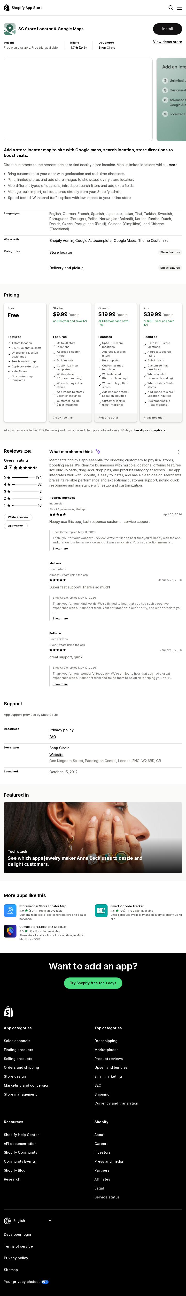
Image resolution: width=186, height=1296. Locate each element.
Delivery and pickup (66, 268)
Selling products (18, 1059)
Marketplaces (106, 1050)
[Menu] (179, 7)
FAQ (52, 737)
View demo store (167, 42)
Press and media (108, 1161)
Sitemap (11, 1270)
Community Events (20, 1161)
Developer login (17, 1234)
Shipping (101, 1094)
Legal (99, 1188)
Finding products (18, 1050)
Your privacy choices (22, 1282)
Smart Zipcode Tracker (127, 906)
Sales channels (17, 1041)
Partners (101, 1170)
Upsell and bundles (111, 1067)
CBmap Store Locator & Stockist (42, 927)
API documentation (20, 1144)
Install (167, 29)
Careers (101, 1144)
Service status (107, 1197)
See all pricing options (149, 430)
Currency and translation (116, 1103)
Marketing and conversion (26, 1085)
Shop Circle (107, 47)
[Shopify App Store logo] (23, 7)
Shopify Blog (14, 1170)
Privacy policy (61, 730)
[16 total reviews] (40, 505)
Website (56, 755)
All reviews (15, 526)
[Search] (171, 7)
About (99, 1135)
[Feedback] (178, 452)
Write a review (18, 517)
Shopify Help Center (21, 1135)
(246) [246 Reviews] (83, 47)
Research (12, 1179)
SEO (97, 1085)
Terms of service (18, 1246)
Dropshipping (105, 1041)
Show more (60, 548)
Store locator (60, 252)
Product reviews (108, 1059)
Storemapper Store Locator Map (42, 906)
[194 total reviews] (39, 477)
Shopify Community (20, 1152)
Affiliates (102, 1179)
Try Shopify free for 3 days (93, 983)
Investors (102, 1152)
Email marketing (108, 1076)
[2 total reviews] (41, 491)
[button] (47, 912)
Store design (15, 1076)
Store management (20, 1094)
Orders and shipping (21, 1067)
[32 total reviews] (40, 484)
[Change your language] (32, 1220)
